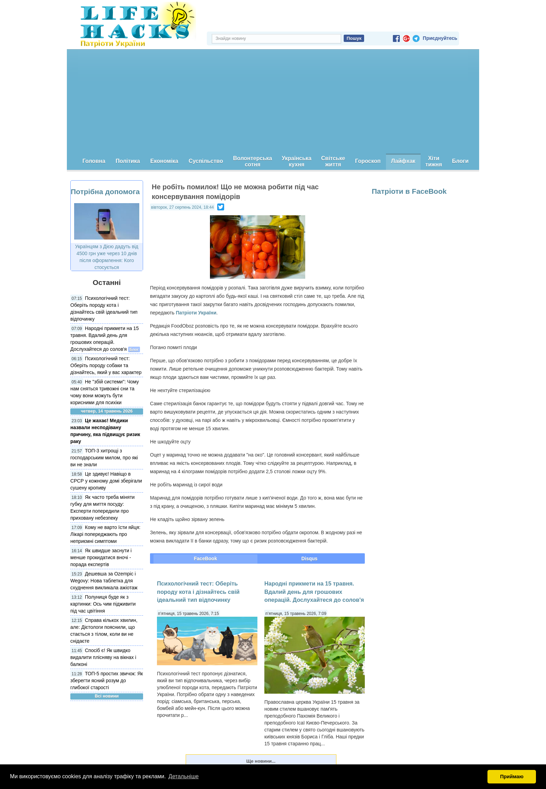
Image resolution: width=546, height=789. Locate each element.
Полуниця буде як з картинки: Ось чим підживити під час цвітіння (103, 604)
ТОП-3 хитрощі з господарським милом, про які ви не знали (104, 457)
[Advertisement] (273, 101)
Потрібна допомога (105, 192)
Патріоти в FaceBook (409, 191)
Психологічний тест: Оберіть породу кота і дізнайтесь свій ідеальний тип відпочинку (198, 591)
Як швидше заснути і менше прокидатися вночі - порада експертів (101, 557)
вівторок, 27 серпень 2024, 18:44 (182, 207)
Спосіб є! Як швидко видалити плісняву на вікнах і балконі (103, 657)
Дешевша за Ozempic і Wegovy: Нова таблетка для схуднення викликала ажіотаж (104, 580)
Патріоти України (196, 312)
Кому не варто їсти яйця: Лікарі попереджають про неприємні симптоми (105, 534)
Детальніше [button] (183, 776)
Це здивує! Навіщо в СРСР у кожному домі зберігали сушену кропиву (106, 481)
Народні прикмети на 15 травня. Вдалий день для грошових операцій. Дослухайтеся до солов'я (314, 591)
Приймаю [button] (511, 776)
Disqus (309, 558)
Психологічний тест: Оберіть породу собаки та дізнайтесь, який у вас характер (106, 365)
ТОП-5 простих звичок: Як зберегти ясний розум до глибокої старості (106, 680)
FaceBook (205, 558)
